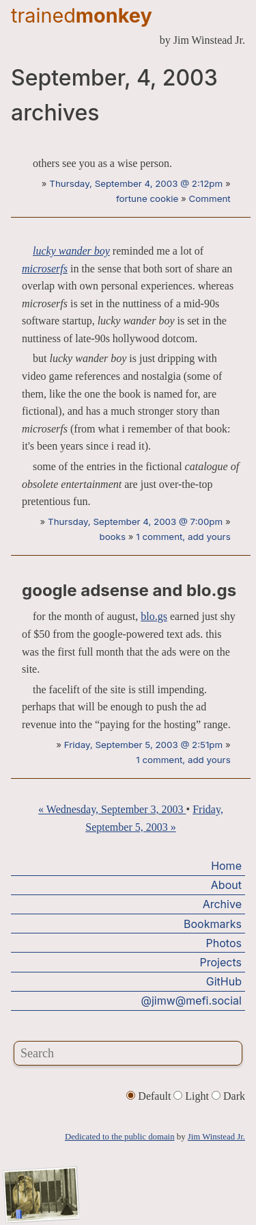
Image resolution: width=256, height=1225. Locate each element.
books (112, 536)
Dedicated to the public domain (120, 1137)
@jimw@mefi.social (191, 1000)
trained (81, 15)
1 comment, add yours (183, 536)
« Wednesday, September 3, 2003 (112, 809)
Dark (228, 1096)
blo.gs (154, 616)
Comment (210, 198)
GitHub (224, 981)
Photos (224, 943)
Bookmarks (213, 924)
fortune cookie (147, 198)
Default (149, 1096)
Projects (221, 962)
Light (192, 1096)
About (226, 885)
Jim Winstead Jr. (216, 1137)
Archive (222, 904)
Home (226, 866)
